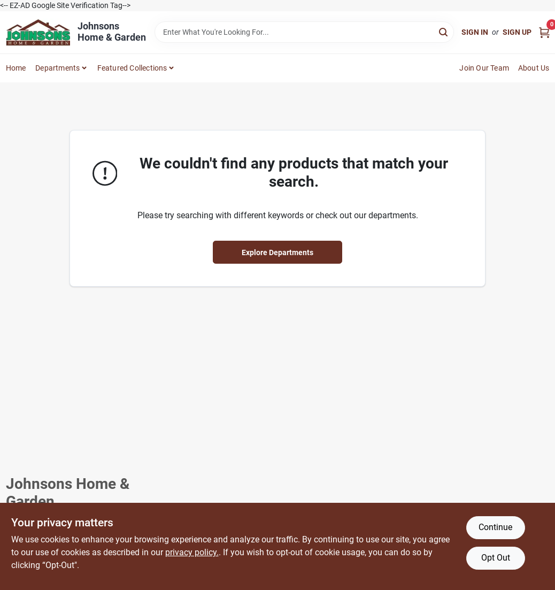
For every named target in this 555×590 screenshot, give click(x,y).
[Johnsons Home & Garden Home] (38, 32)
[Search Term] (304, 32)
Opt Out (495, 558)
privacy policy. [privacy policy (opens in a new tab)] (192, 552)
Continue (495, 527)
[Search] (444, 31)
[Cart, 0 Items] (544, 32)
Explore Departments (277, 252)
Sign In (474, 32)
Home (16, 68)
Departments (57, 68)
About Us (534, 68)
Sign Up (517, 32)
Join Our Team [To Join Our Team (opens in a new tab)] (484, 68)
